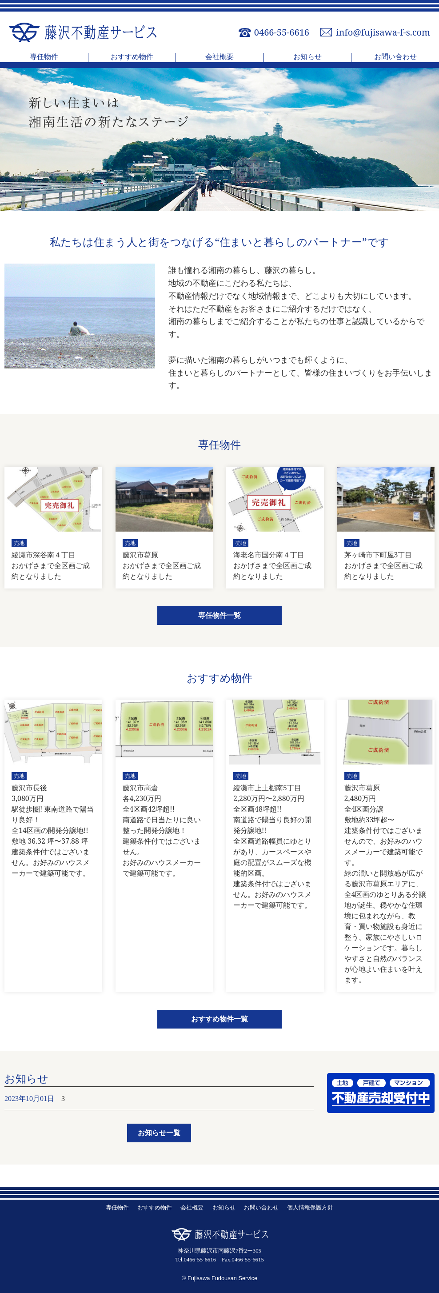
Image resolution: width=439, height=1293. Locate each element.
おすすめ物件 (132, 57)
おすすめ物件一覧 (219, 1019)
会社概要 (219, 57)
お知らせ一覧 (159, 1133)
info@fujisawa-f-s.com (383, 32)
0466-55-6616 (281, 32)
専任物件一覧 (219, 615)
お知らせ (307, 57)
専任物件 (44, 57)
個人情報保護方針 (310, 1208)
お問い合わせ (395, 57)
